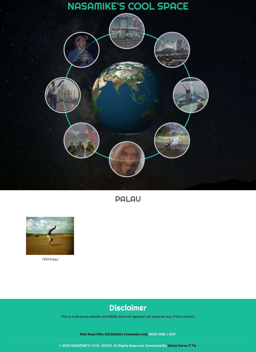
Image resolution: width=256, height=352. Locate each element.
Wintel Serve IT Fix (182, 346)
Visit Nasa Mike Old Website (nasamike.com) (114, 334)
